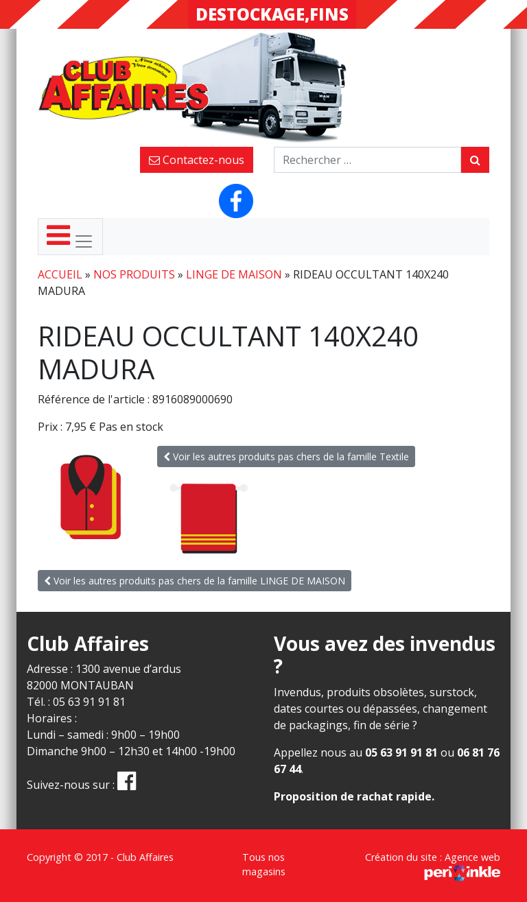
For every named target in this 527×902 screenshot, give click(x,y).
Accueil (60, 274)
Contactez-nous (196, 159)
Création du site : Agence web (432, 865)
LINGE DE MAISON (234, 274)
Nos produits (134, 274)
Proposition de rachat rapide (353, 796)
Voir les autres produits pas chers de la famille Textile (286, 456)
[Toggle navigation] (70, 236)
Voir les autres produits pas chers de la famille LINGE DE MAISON (194, 580)
